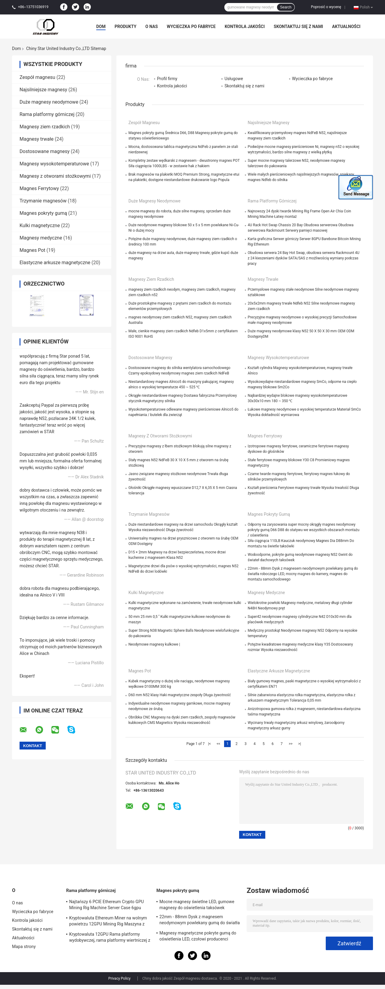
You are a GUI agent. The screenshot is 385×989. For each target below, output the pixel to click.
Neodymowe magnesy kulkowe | (154, 644)
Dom (101, 26)
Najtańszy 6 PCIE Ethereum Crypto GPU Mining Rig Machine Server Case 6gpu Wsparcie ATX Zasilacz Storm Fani (106, 905)
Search (285, 7)
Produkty (125, 26)
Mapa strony (24, 946)
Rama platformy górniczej (47, 114)
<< (218, 744)
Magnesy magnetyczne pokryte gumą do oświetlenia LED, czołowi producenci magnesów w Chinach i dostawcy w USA (197, 937)
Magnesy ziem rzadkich (45, 127)
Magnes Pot (32, 250)
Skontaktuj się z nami (298, 26)
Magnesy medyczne (41, 238)
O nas (151, 26)
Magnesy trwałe (37, 139)
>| (299, 744)
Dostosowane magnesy (44, 151)
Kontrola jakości (245, 26)
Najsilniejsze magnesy (43, 89)
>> (291, 744)
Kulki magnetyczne (40, 225)
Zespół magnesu (37, 77)
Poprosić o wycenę (326, 7)
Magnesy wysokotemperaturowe (54, 164)
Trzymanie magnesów (43, 201)
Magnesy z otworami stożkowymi (55, 176)
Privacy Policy (119, 978)
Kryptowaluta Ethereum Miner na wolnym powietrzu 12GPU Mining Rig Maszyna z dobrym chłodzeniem (108, 921)
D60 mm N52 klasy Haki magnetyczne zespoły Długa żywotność (179, 695)
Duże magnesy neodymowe (49, 102)
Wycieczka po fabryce (191, 26)
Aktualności (346, 26)
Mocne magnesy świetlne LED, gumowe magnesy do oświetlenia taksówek (196, 904)
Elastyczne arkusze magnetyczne (55, 262)
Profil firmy (167, 78)
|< (209, 744)
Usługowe (233, 78)
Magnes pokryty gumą (43, 213)
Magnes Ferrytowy (39, 188)
